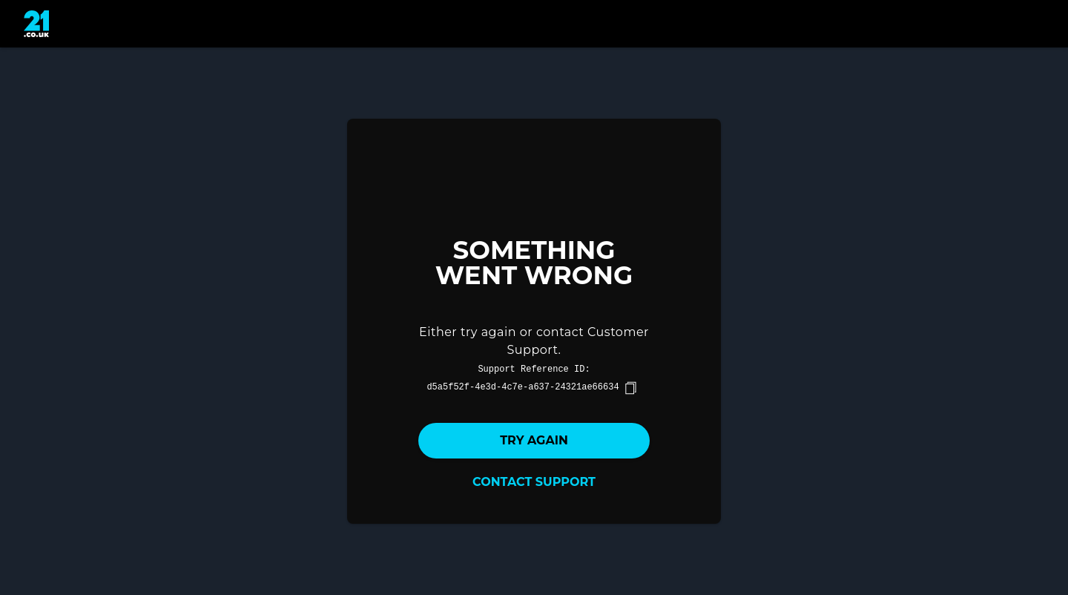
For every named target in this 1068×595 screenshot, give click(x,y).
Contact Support (534, 482)
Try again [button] (534, 440)
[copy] (630, 388)
